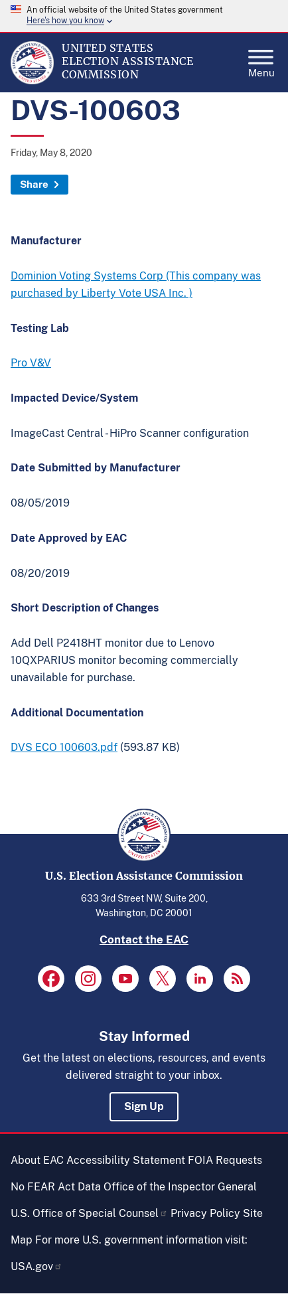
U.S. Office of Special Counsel (89, 1213)
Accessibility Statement (125, 1160)
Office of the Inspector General (180, 1186)
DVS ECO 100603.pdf (64, 747)
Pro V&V (31, 363)
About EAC (37, 1160)
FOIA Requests (225, 1160)
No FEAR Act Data (56, 1186)
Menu (261, 60)
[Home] (32, 81)
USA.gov (36, 1266)
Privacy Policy (205, 1213)
